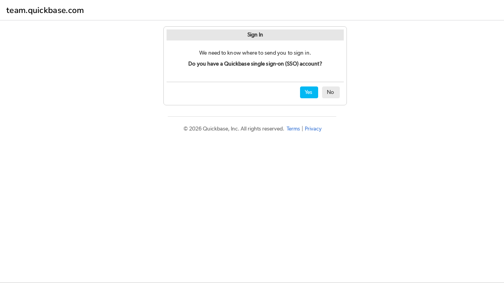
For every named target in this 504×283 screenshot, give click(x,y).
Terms (293, 129)
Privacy (313, 129)
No (330, 92)
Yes (308, 92)
